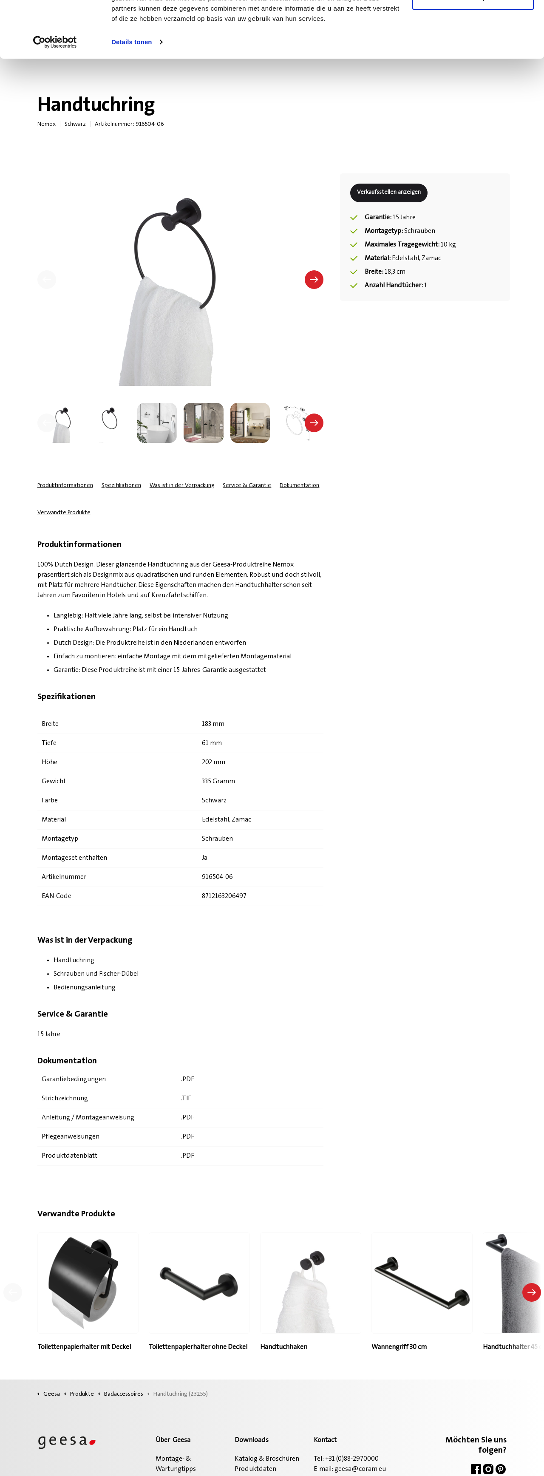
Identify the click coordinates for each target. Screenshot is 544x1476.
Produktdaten (255, 1469)
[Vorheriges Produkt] (12, 1292)
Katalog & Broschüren (267, 1459)
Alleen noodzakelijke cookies (473, 50)
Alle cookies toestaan (473, 22)
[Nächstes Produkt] (531, 1292)
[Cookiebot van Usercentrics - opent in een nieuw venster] (55, 95)
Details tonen (131, 95)
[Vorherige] (46, 279)
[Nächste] (314, 279)
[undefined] (46, 423)
